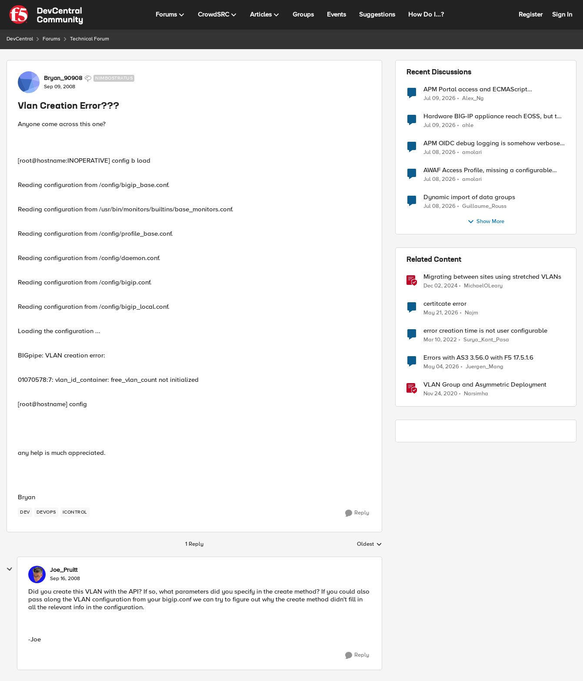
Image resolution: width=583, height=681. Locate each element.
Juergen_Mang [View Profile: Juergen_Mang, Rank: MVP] (484, 367)
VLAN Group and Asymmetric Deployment (484, 384)
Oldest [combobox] (369, 544)
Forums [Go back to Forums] (51, 39)
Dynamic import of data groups (469, 197)
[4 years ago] (440, 340)
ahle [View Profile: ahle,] (467, 125)
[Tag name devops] (46, 512)
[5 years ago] (440, 394)
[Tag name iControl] (75, 512)
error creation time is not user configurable (485, 330)
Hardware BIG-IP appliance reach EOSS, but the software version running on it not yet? (493, 116)
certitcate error (444, 303)
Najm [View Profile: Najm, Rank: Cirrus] (471, 313)
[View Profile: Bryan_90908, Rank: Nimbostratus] (29, 82)
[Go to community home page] (46, 14)
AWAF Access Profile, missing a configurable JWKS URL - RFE (487, 170)
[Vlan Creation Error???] (65, 579)
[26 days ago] (439, 152)
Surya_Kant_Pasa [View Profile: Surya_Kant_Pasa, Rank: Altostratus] (486, 340)
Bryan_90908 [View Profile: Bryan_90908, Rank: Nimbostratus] (63, 78)
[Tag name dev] (25, 512)
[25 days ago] (439, 98)
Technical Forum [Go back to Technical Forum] (89, 39)
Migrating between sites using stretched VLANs (492, 276)
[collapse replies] (9, 569)
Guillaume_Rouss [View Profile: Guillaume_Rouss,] (484, 206)
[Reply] (357, 513)
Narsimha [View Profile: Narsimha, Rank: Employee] (476, 394)
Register (531, 14)
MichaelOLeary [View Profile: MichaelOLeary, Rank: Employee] (483, 286)
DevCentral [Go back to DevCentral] (20, 39)
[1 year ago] (440, 286)
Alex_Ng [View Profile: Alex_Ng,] (473, 98)
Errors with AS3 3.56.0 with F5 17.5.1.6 (478, 357)
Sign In (562, 14)
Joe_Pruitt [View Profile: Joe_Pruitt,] (63, 570)
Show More (485, 221)
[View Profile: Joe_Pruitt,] (37, 574)
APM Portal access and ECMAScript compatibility (475, 89)
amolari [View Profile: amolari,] (472, 152)
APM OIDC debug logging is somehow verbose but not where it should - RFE (491, 143)
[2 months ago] (440, 313)
